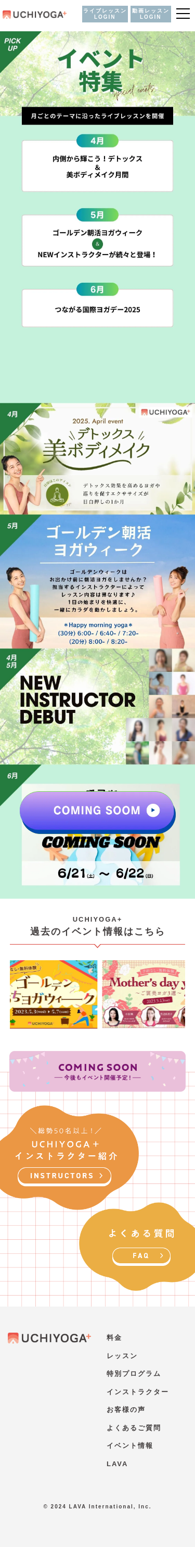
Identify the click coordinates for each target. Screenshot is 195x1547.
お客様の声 (126, 1409)
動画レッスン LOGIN (151, 14)
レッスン (122, 1356)
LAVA (117, 1464)
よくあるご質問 (134, 1428)
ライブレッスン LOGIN (105, 14)
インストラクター (138, 1392)
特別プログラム (134, 1373)
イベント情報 (130, 1445)
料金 (114, 1337)
